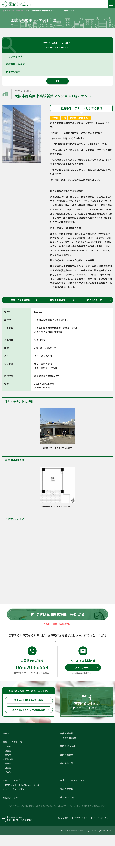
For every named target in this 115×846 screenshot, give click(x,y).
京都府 (8, 763)
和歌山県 (9, 767)
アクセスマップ (98, 300)
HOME (6, 739)
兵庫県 (8, 758)
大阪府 (8, 754)
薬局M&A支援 (67, 808)
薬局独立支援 (67, 798)
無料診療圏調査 (69, 745)
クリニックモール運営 (14, 799)
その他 (8, 781)
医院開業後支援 (68, 753)
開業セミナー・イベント (73, 789)
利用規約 (87, 817)
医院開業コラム (11, 808)
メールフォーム (86, 673)
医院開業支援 (67, 739)
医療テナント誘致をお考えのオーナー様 (22, 795)
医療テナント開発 (12, 789)
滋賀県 (8, 776)
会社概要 (59, 828)
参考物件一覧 (67, 771)
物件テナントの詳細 (24, 300)
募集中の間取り (61, 300)
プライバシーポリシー (72, 817)
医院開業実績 (67, 762)
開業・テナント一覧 (13, 748)
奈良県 (8, 772)
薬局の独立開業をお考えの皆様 (31, 706)
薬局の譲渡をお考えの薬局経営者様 (30, 715)
